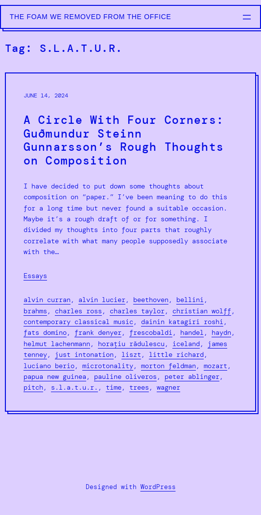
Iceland (186, 343)
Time (113, 387)
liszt (131, 354)
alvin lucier (101, 299)
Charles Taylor (137, 310)
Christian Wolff (201, 310)
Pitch (33, 387)
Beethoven (150, 299)
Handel (192, 332)
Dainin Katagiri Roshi (182, 321)
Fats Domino (45, 332)
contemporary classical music (78, 321)
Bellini (190, 299)
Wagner (168, 387)
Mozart (215, 365)
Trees (139, 387)
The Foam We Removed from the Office (90, 17)
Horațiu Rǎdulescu (131, 343)
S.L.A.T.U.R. (74, 387)
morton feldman (168, 365)
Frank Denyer (97, 332)
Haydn (221, 332)
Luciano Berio (49, 365)
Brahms (35, 310)
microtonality (107, 365)
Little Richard (176, 354)
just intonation (84, 354)
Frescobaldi (150, 332)
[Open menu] (247, 17)
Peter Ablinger (192, 376)
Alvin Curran (47, 299)
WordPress (158, 487)
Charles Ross (78, 310)
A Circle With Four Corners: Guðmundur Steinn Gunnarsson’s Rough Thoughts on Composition (124, 140)
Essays (35, 275)
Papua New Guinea (55, 376)
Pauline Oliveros (125, 376)
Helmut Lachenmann (57, 343)
